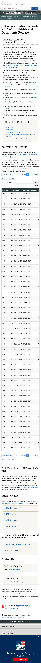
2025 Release (10, 508)
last (13, 178)
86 (16, 174)
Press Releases (11, 550)
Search (35, 8)
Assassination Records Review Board (18, 139)
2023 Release (10, 514)
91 (30, 174)
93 (36, 174)
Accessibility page (12, 608)
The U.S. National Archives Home (16, 3)
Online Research (7, 627)
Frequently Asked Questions (18, 544)
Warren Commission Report (15, 132)
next (9, 178)
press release (33, 82)
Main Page (9, 127)
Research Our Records (12, 16)
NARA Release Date (30, 190)
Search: (9, 182)
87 (19, 174)
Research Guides (7, 633)
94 (3, 178)
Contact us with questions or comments (13, 617)
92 (33, 174)
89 (25, 174)
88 (22, 174)
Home (3, 16)
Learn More (20, 659)
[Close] (39, 637)
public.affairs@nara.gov (16, 582)
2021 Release (10, 526)
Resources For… (7, 630)
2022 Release (10, 520)
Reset (36, 186)
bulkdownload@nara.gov (27, 487)
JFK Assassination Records (28, 16)
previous (9, 174)
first (3, 174)
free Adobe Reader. (23, 605)
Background (10, 130)
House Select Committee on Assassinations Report (20, 135)
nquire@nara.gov (14, 569)
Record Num (15, 190)
